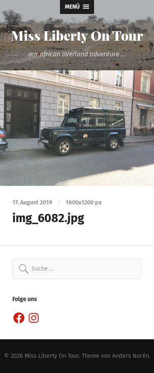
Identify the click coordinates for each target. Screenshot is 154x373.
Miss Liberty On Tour (77, 35)
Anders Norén (130, 355)
